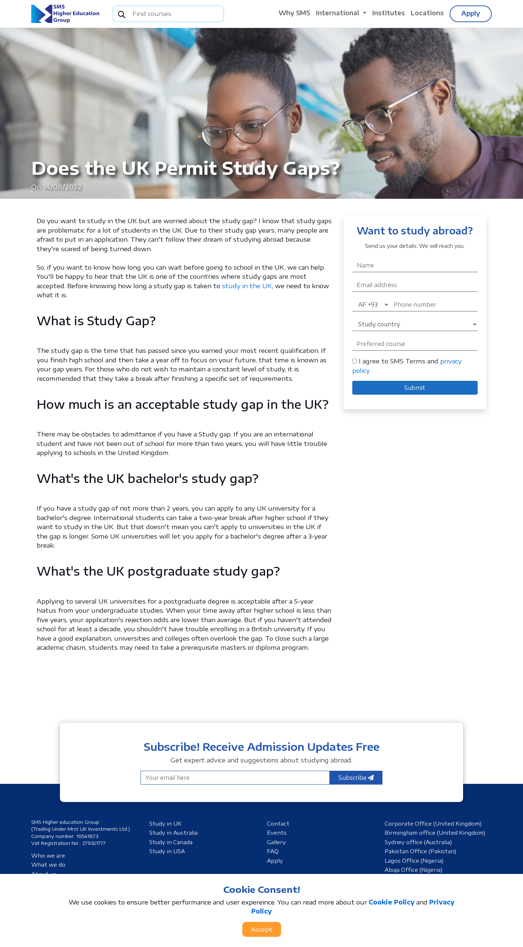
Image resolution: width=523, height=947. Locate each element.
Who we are (48, 855)
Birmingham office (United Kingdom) (435, 832)
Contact (278, 823)
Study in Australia (173, 832)
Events (277, 832)
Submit (414, 387)
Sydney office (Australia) (418, 842)
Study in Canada (170, 842)
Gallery (276, 842)
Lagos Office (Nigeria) (414, 860)
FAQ (273, 851)
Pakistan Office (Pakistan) (420, 851)
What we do (48, 864)
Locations (427, 13)
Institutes (388, 13)
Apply (470, 13)
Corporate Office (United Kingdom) (433, 823)
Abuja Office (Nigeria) (413, 869)
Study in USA (167, 851)
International (338, 13)
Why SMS (294, 13)
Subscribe (356, 777)
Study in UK (165, 823)
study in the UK (247, 286)
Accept (261, 929)
